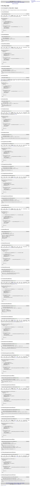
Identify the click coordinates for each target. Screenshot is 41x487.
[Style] (17, 3)
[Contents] (11, 2)
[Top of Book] (8, 2)
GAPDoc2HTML (4, 485)
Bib (18, 1)
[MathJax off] (14, 3)
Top (14, 1)
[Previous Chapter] (16, 2)
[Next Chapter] (22, 2)
